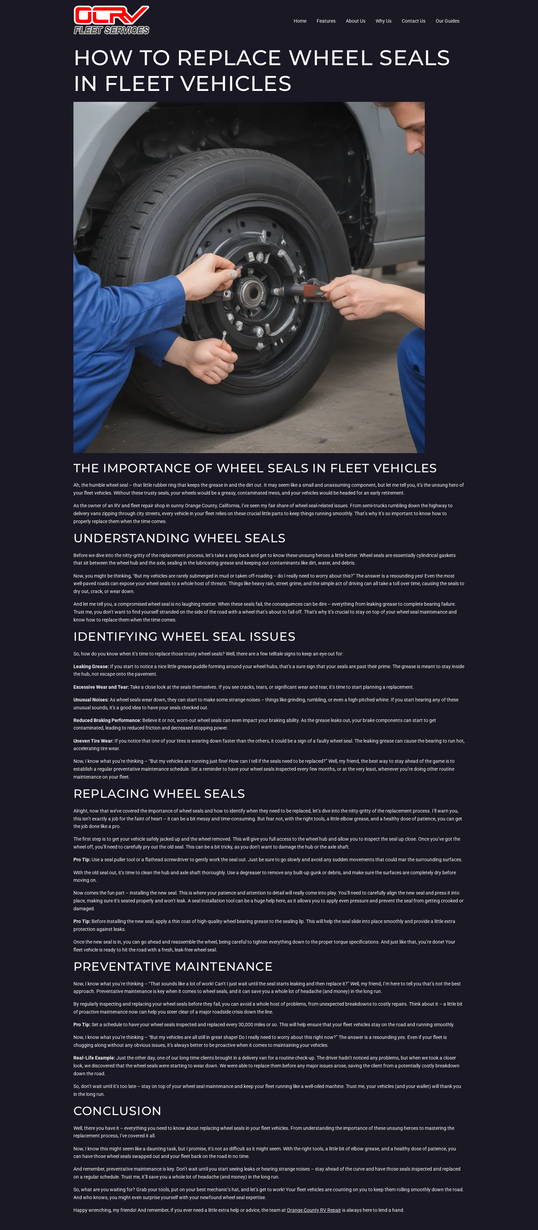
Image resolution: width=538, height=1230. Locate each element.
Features (326, 21)
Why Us (383, 21)
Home (300, 21)
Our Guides (447, 21)
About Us (355, 21)
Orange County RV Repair (314, 1210)
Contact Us (413, 21)
